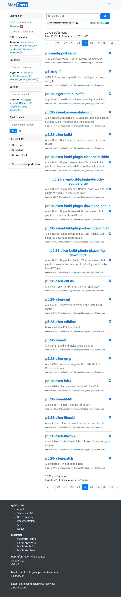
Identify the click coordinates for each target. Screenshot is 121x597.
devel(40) (14, 79)
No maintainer (19, 37)
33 (104, 43)
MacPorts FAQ (25, 546)
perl (92, 63)
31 (91, 43)
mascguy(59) (31, 45)
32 (98, 43)
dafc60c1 (16, 564)
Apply (13, 131)
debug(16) (22, 106)
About (20, 509)
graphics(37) (25, 79)
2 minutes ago (19, 587)
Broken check (19, 155)
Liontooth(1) (28, 49)
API (19, 524)
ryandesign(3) (16, 49)
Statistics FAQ (25, 513)
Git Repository (25, 517)
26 (58, 43)
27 (65, 43)
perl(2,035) (15, 76)
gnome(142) (26, 76)
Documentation (26, 520)
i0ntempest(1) (16, 52)
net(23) (34, 79)
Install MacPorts (26, 542)
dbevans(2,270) (17, 45)
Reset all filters (99, 23)
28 (71, 43)
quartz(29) (28, 103)
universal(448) (16, 103)
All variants (26, 100)
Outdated (16, 150)
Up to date (17, 145)
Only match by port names (60, 23)
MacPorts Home (26, 538)
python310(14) (16, 110)
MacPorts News (26, 550)
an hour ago (17, 576)
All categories (27, 72)
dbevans (75, 63)
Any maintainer (28, 42)
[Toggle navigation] (109, 5)
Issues (21, 528)
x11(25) (13, 106)
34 (111, 43)
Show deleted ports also (25, 164)
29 (78, 43)
